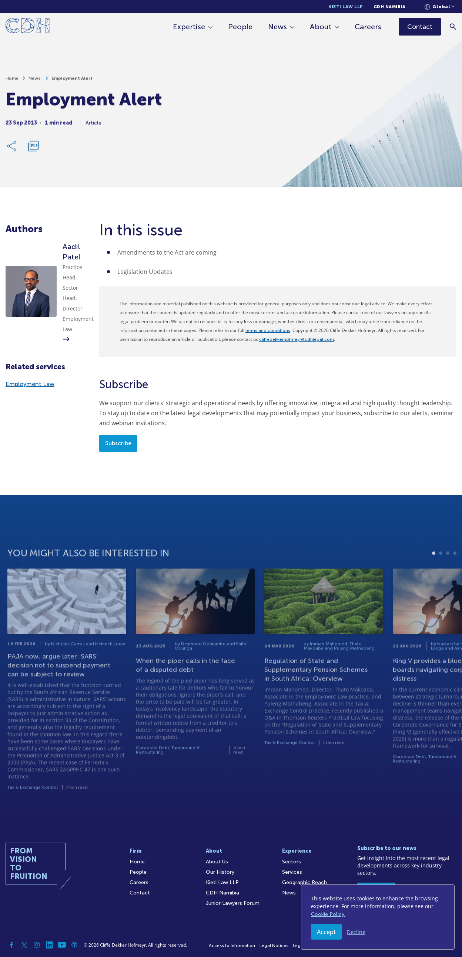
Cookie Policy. (328, 914)
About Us (217, 862)
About (321, 26)
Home (12, 82)
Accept (326, 932)
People (240, 26)
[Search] (452, 26)
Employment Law (30, 383)
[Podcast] (74, 945)
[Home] (28, 27)
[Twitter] (24, 945)
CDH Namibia (390, 6)
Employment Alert (72, 82)
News (277, 26)
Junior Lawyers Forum (233, 903)
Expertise (189, 26)
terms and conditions (267, 330)
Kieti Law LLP (345, 6)
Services (292, 872)
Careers (368, 26)
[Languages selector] (440, 6)
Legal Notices (274, 945)
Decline (356, 932)
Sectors (291, 862)
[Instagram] (37, 945)
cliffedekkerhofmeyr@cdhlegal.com (296, 339)
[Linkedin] (49, 945)
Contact (140, 893)
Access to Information (232, 945)
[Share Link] (12, 150)
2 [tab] (440, 573)
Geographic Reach (304, 882)
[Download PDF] (33, 150)
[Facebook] (11, 945)
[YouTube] (62, 945)
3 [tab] (447, 573)
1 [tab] (433, 573)
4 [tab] (454, 573)
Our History (220, 872)
